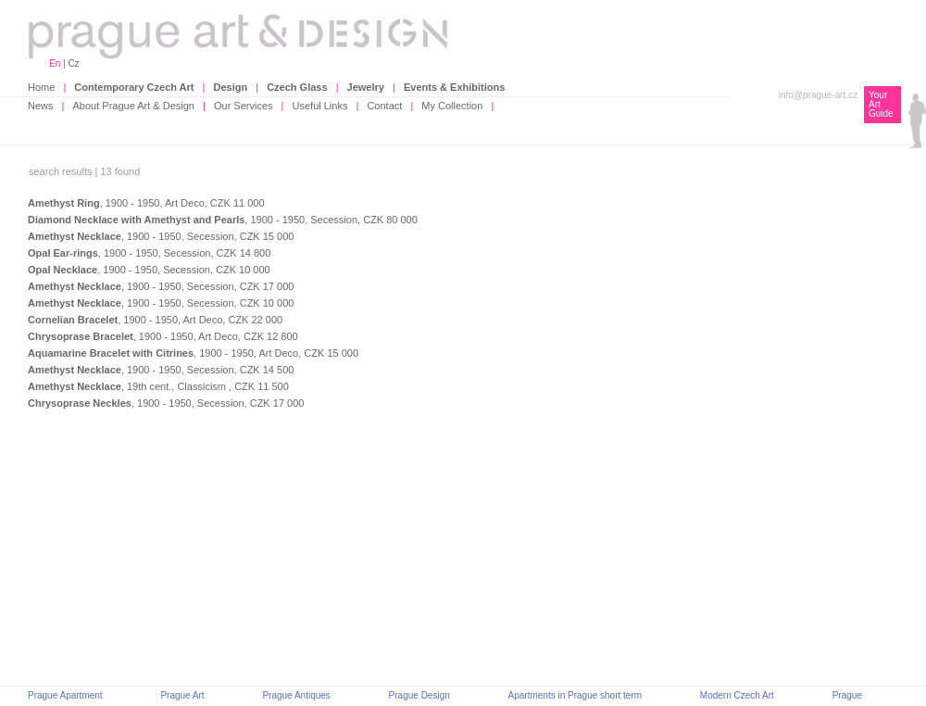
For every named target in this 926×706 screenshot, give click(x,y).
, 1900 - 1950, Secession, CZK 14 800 (149, 252)
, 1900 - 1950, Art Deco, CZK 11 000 (146, 202)
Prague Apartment (65, 695)
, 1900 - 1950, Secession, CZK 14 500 (161, 369)
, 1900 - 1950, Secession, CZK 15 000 (161, 236)
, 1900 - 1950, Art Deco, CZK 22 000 (155, 319)
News (41, 105)
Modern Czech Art (737, 695)
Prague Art (182, 695)
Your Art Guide (881, 104)
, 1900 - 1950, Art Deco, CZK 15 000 (193, 353)
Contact (384, 105)
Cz (73, 63)
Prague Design (419, 695)
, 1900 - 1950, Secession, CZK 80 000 (223, 219)
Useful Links (320, 105)
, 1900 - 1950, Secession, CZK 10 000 (149, 269)
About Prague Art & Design (133, 105)
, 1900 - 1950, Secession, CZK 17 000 (161, 286)
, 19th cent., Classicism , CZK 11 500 (158, 386)
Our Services (243, 105)
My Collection (451, 105)
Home (41, 87)
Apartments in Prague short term (575, 695)
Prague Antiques (296, 695)
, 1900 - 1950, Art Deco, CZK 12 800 (163, 336)
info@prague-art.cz (818, 95)
